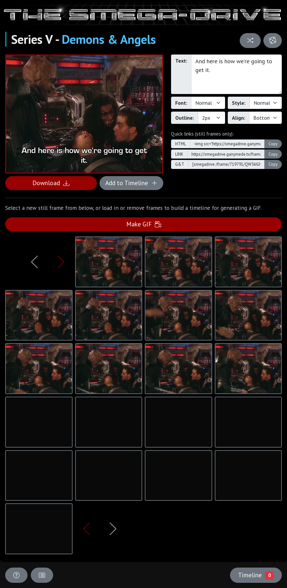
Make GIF (143, 224)
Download (50, 183)
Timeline (256, 575)
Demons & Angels (109, 39)
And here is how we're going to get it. (236, 74)
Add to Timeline (131, 183)
